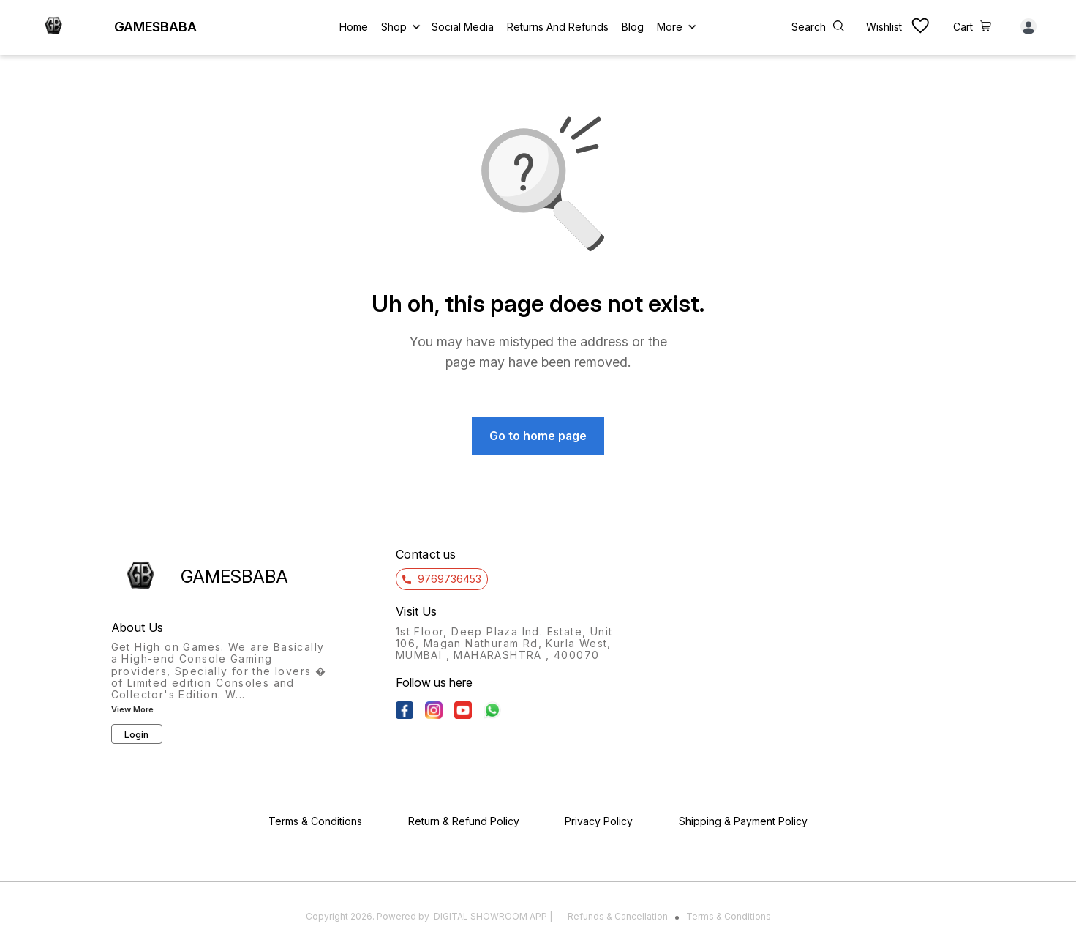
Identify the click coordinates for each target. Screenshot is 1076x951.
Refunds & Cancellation (618, 916)
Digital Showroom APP (490, 916)
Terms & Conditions (728, 916)
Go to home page (538, 435)
